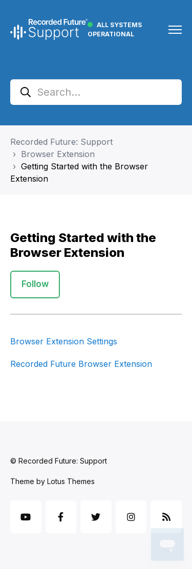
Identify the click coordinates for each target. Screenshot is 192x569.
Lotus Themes (71, 481)
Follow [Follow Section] (35, 284)
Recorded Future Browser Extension (81, 364)
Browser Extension (58, 154)
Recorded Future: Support (61, 142)
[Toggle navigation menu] (175, 29)
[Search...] (96, 92)
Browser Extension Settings (63, 341)
